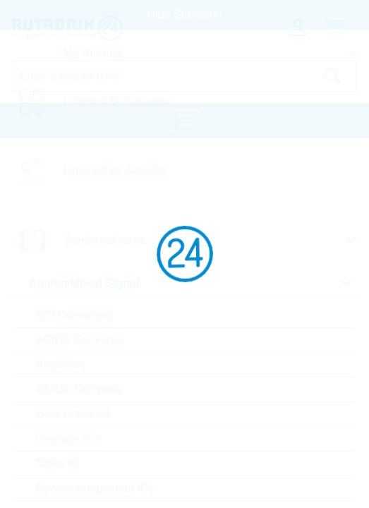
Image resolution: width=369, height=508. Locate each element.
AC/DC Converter (79, 340)
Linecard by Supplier (115, 170)
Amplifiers (60, 364)
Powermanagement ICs (95, 488)
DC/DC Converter (80, 389)
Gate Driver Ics (73, 414)
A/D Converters (74, 315)
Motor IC (57, 463)
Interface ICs (68, 439)
